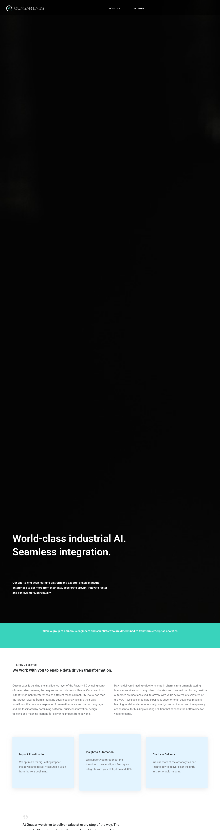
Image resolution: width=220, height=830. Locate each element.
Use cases (138, 8)
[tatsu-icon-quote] (26, 817)
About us (114, 8)
